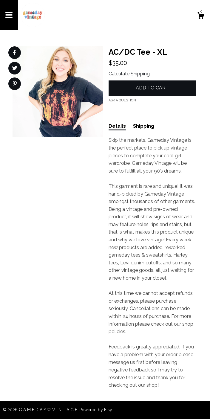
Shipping (143, 126)
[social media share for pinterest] (14, 84)
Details (117, 126)
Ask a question (122, 100)
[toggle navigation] (9, 15)
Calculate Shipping (129, 74)
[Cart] (200, 16)
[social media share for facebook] (14, 52)
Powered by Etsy (95, 409)
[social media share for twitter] (14, 68)
